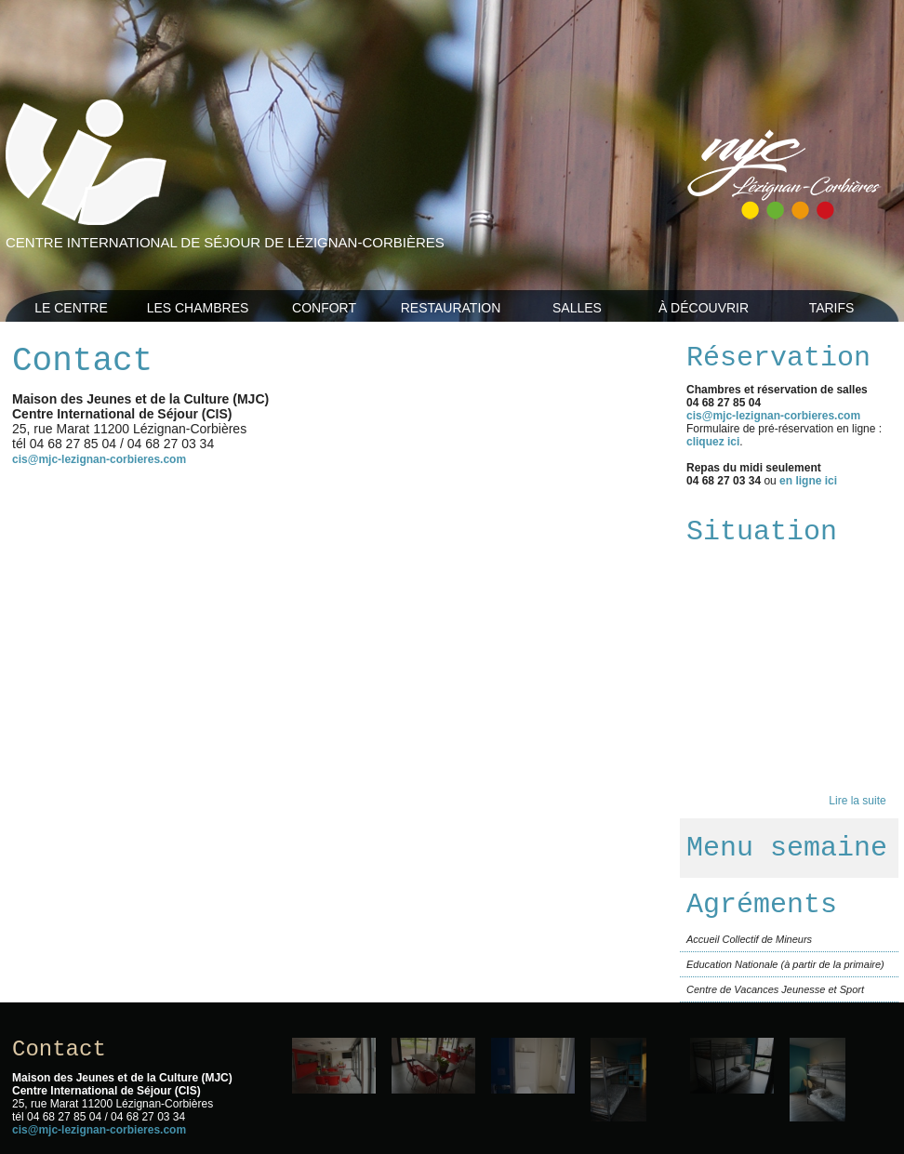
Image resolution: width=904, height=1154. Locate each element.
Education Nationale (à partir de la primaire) (785, 964)
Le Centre (71, 307)
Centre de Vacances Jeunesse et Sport (775, 989)
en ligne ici (808, 480)
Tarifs (832, 307)
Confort (324, 307)
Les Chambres (198, 307)
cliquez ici (712, 441)
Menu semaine (786, 848)
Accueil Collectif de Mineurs (749, 939)
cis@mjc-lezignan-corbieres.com (99, 459)
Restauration (451, 307)
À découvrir (703, 307)
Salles (577, 307)
